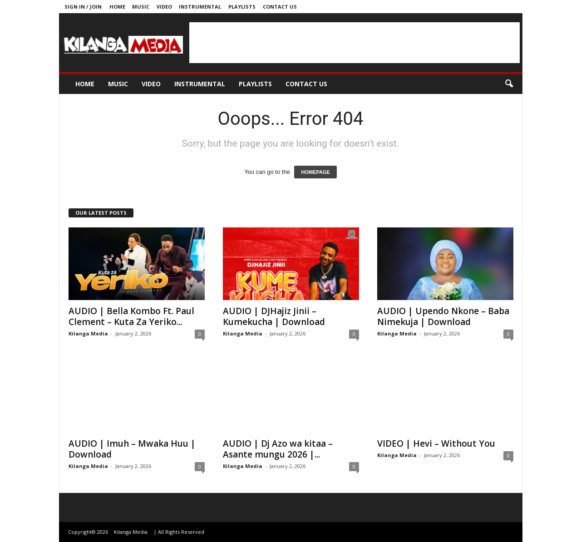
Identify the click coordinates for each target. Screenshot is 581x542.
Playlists (242, 6)
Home (117, 6)
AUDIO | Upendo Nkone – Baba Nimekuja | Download (443, 316)
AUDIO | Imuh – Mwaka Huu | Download (132, 449)
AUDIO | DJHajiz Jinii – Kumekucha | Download (274, 316)
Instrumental (200, 6)
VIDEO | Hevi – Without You (436, 443)
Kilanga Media (88, 333)
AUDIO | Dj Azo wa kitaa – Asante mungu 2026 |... (278, 449)
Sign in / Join (83, 6)
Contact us (280, 6)
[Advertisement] (354, 42)
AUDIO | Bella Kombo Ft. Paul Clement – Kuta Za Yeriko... (131, 316)
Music (140, 6)
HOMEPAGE (315, 172)
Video (164, 6)
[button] (509, 84)
